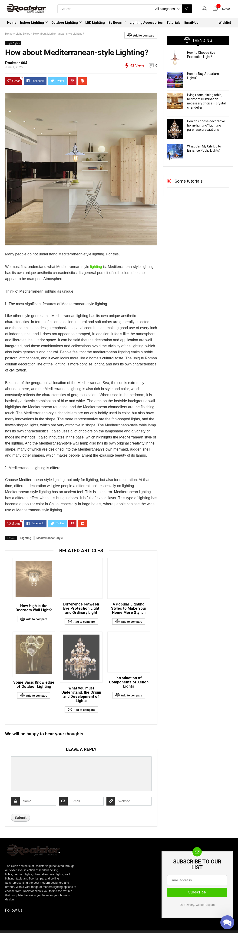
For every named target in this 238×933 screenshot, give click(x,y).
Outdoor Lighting (64, 22)
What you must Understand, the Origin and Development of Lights (81, 694)
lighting (95, 267)
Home (11, 22)
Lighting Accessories (146, 22)
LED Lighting (95, 22)
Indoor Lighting (32, 22)
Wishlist (225, 22)
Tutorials (173, 22)
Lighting (25, 538)
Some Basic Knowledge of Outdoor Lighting (33, 684)
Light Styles (23, 33)
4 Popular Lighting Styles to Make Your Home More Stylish (128, 608)
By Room (115, 22)
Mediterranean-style (49, 538)
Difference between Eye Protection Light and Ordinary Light (81, 608)
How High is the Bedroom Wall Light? (34, 608)
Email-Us (191, 22)
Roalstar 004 (16, 63)
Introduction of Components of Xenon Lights (129, 682)
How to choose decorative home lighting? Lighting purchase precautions (206, 125)
